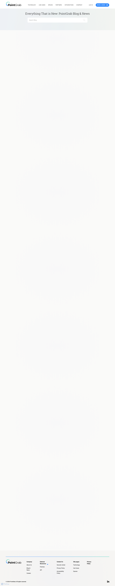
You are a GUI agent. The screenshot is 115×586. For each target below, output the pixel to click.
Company (29, 562)
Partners (42, 567)
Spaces (75, 571)
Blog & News (28, 569)
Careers (29, 573)
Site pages (76, 562)
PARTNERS (59, 5)
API (41, 570)
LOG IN (91, 5)
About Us (29, 565)
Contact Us (60, 562)
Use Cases (76, 568)
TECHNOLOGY (32, 5)
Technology (76, 565)
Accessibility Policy (60, 572)
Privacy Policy (61, 568)
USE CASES (42, 5)
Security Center (61, 565)
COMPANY (79, 5)
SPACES (50, 5)
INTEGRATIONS (69, 5)
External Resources (44, 563)
